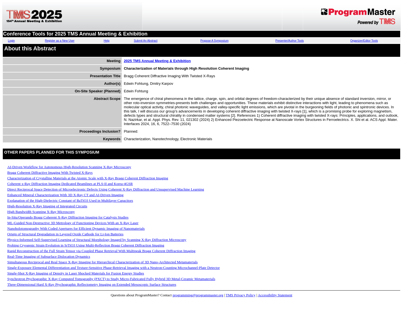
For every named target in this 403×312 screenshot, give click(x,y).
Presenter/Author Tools (289, 40)
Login (11, 40)
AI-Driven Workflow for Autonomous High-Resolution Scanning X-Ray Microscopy (69, 167)
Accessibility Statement (275, 295)
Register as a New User (59, 40)
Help (107, 40)
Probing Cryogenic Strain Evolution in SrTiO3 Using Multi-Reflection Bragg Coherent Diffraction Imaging (85, 245)
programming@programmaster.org (198, 295)
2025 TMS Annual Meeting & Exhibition (157, 61)
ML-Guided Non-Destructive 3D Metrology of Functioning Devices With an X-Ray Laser (73, 223)
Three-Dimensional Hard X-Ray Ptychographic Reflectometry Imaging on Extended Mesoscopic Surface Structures (91, 284)
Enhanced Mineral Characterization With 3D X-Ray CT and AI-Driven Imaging (65, 195)
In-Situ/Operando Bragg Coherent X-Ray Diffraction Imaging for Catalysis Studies (67, 217)
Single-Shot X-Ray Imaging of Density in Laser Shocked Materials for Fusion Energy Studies (75, 273)
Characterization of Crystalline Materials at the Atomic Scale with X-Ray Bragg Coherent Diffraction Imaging (87, 178)
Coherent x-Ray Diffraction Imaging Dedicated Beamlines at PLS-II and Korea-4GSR (70, 184)
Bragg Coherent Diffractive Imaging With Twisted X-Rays (50, 172)
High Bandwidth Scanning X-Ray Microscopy (41, 212)
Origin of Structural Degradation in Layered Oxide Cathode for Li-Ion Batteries (65, 234)
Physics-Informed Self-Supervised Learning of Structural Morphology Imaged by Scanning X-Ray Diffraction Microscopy (96, 240)
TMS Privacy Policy (241, 295)
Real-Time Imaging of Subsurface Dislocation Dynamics (48, 256)
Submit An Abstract (146, 40)
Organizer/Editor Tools (364, 40)
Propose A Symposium (214, 40)
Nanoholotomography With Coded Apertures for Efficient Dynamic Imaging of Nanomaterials (76, 228)
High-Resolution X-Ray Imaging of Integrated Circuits (47, 206)
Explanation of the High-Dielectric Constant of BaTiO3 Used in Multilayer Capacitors (70, 200)
